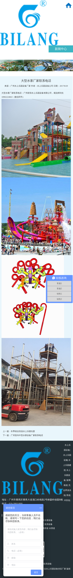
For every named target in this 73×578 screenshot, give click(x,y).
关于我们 (12, 48)
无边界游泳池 (67, 490)
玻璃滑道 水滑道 (47, 528)
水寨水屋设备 (46, 520)
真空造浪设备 (45, 564)
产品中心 (12, 55)
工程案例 (36, 55)
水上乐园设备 (67, 475)
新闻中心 (61, 49)
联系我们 (60, 55)
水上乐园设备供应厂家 (56, 569)
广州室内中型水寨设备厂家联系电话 (27, 435)
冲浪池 (67, 500)
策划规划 (36, 48)
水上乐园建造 (67, 465)
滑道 (68, 495)
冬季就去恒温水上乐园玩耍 (23, 431)
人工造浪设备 (46, 524)
